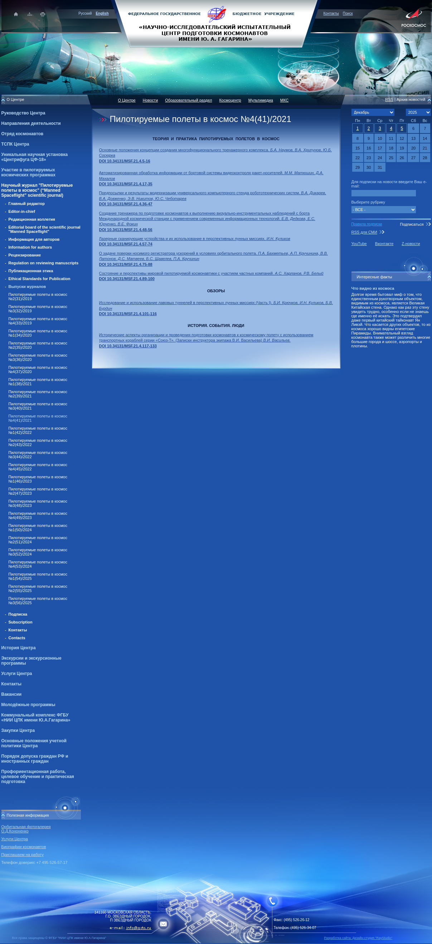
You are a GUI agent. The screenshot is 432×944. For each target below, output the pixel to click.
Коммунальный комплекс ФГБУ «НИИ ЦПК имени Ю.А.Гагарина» (36, 718)
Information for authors (30, 247)
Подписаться (411, 224)
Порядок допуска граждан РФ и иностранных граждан (34, 759)
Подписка (18, 614)
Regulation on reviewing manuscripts (44, 263)
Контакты (331, 13)
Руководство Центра (23, 113)
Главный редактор (27, 203)
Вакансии (11, 694)
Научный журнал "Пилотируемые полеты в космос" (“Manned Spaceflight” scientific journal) (37, 190)
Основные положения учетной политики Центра (34, 743)
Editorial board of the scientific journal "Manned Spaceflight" (45, 229)
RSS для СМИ (364, 232)
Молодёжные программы (28, 704)
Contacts (17, 638)
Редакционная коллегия (32, 219)
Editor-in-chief (22, 211)
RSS (389, 99)
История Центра (18, 647)
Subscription (21, 622)
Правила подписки (366, 224)
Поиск (348, 13)
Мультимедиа (260, 100)
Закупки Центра (18, 730)
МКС (284, 100)
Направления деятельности (31, 123)
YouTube (359, 243)
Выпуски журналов (27, 286)
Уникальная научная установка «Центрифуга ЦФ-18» (34, 157)
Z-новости (411, 243)
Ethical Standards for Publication (40, 279)
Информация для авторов (34, 239)
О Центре (127, 100)
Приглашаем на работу (22, 854)
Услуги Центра (16, 673)
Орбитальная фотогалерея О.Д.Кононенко (26, 829)
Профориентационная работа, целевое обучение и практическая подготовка (37, 776)
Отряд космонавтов (22, 133)
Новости (150, 100)
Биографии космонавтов (23, 847)
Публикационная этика (31, 271)
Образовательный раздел (188, 100)
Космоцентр (230, 100)
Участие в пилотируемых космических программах (28, 172)
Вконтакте (384, 243)
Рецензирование (25, 255)
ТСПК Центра (15, 144)
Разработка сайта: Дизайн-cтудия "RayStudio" (358, 938)
